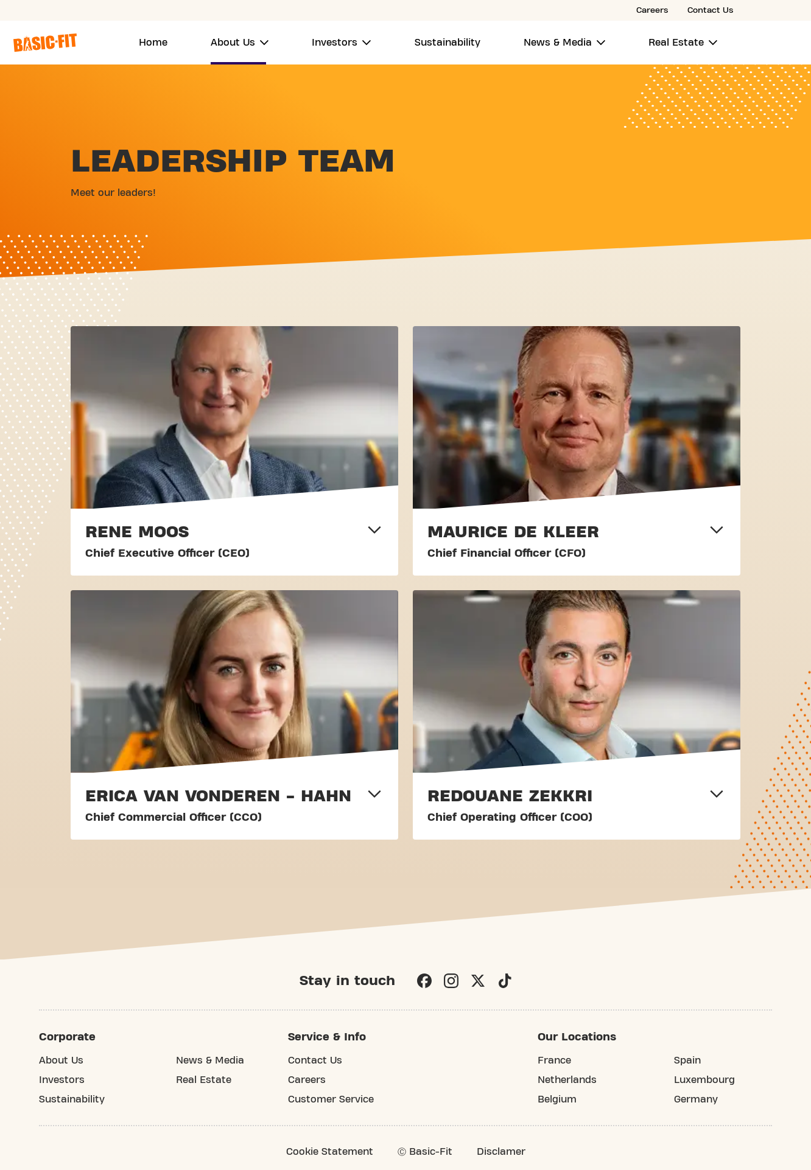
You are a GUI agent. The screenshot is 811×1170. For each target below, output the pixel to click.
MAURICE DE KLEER (513, 532)
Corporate (67, 1037)
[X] (478, 980)
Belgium (557, 1099)
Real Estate (676, 42)
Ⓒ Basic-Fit (425, 1152)
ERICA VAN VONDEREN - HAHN (218, 796)
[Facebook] (424, 980)
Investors (334, 42)
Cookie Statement (329, 1152)
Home (153, 42)
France (554, 1060)
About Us (233, 42)
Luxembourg (704, 1080)
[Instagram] (451, 980)
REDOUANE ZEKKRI (509, 796)
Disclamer (501, 1152)
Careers (652, 10)
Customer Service (331, 1099)
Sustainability (447, 42)
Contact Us (710, 10)
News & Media (558, 42)
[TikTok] (504, 980)
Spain (687, 1060)
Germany (696, 1099)
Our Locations (577, 1037)
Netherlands (567, 1080)
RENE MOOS (137, 532)
